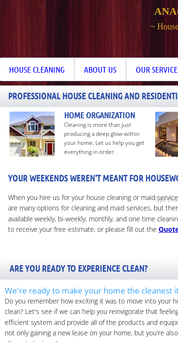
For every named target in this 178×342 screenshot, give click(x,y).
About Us (100, 69)
